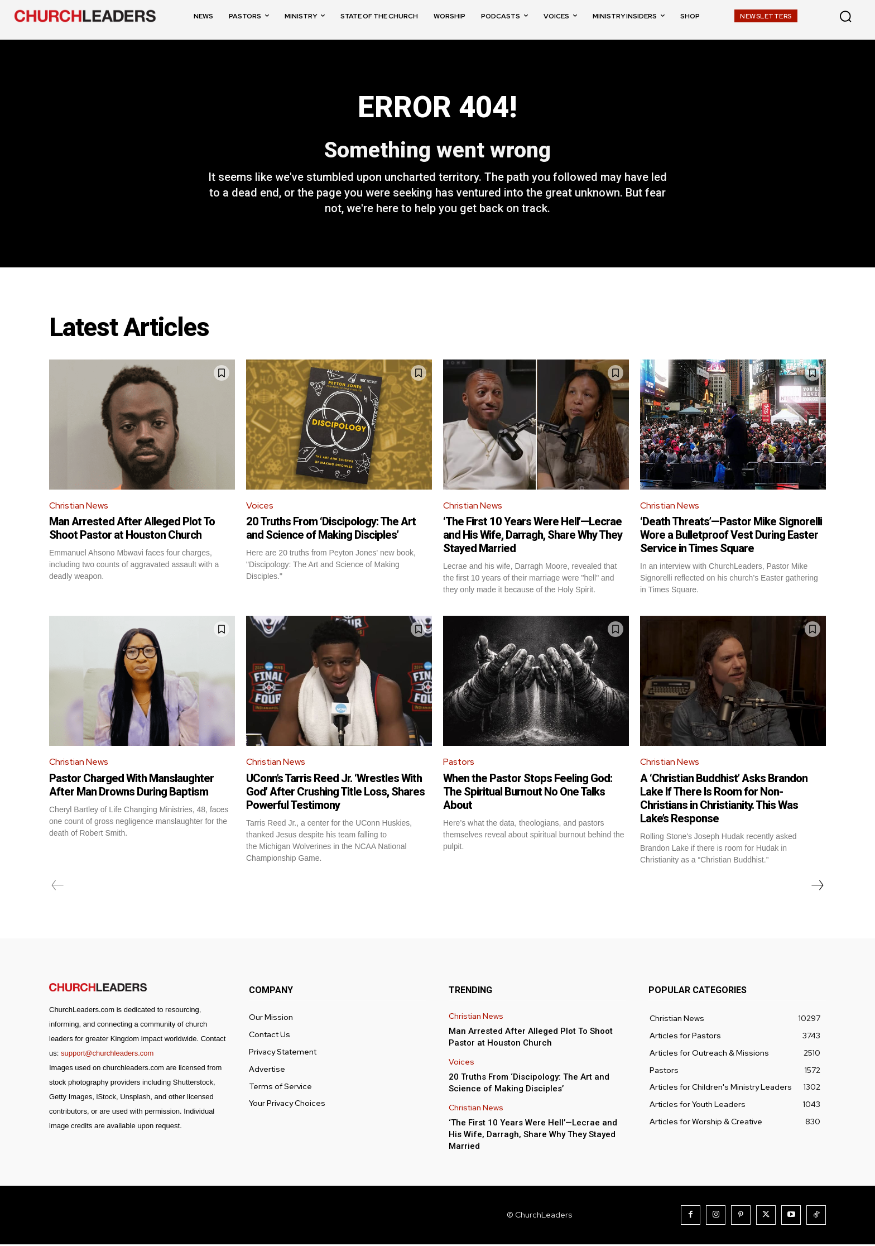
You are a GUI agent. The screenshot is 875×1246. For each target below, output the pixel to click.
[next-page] (817, 887)
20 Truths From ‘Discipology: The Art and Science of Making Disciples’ (331, 529)
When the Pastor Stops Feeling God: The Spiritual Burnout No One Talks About (527, 793)
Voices (259, 507)
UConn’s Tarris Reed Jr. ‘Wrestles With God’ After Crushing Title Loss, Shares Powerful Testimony (335, 793)
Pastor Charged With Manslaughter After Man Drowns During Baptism (131, 786)
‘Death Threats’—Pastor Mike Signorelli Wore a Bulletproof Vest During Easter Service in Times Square (731, 536)
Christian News (79, 507)
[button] (845, 16)
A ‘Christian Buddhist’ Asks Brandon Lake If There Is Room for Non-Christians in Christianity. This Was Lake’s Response (723, 800)
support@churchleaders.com (107, 1055)
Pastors (459, 763)
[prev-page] (57, 887)
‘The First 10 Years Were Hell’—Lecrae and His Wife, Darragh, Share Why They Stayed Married (532, 536)
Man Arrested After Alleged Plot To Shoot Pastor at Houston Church (132, 529)
